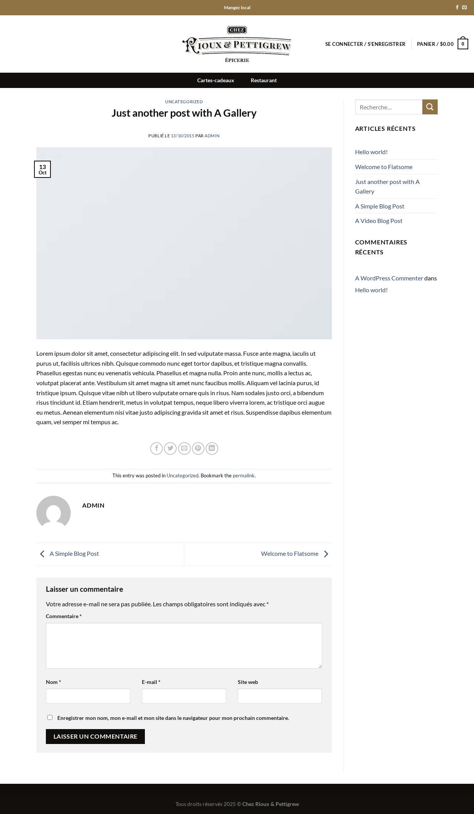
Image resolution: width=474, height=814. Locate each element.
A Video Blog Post (379, 220)
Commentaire (64, 616)
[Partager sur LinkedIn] (212, 448)
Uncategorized (184, 101)
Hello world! (371, 151)
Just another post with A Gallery (387, 186)
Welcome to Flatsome (296, 553)
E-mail (151, 682)
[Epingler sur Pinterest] (198, 448)
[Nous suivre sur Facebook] (457, 7)
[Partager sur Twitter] (170, 448)
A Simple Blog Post (67, 553)
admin (212, 135)
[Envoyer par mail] (184, 448)
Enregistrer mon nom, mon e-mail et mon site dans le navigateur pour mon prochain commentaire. (173, 718)
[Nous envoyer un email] (464, 7)
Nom (53, 682)
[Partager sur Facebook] (156, 448)
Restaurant (264, 80)
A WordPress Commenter (389, 278)
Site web (248, 682)
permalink (244, 475)
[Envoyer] (430, 106)
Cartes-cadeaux (215, 80)
